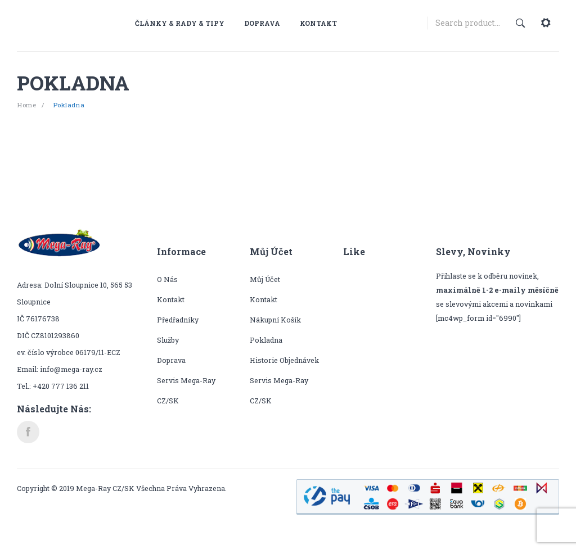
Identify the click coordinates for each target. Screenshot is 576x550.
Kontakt (170, 299)
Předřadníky (178, 319)
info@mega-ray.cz (71, 369)
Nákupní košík (275, 319)
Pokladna (266, 339)
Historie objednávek (284, 360)
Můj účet (265, 279)
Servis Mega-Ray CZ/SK (186, 390)
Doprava (171, 360)
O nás (167, 279)
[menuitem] (184, 23)
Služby (168, 339)
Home (26, 105)
